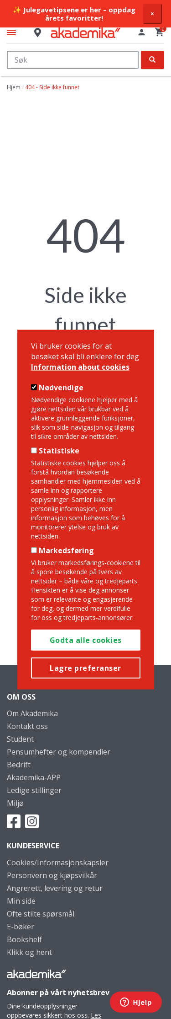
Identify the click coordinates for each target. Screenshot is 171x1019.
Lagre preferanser (85, 668)
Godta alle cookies (86, 640)
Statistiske (59, 451)
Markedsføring (66, 550)
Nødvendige (61, 388)
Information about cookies (80, 366)
